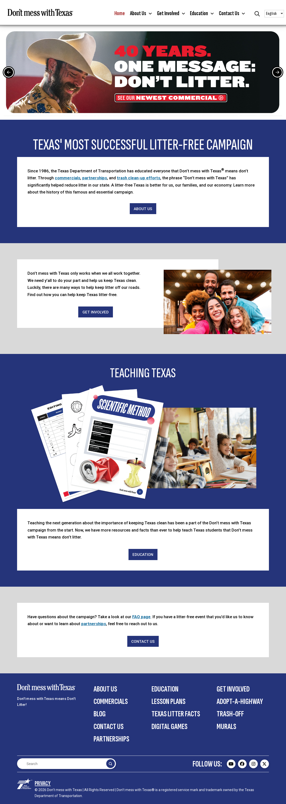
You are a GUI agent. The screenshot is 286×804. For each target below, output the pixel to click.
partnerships (94, 177)
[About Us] (143, 208)
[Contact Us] (143, 641)
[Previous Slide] (8, 72)
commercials (67, 177)
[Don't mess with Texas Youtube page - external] (231, 764)
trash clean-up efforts (138, 177)
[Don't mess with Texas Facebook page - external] (242, 764)
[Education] (143, 554)
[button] (140, 13)
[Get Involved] (95, 312)
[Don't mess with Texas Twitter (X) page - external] (264, 764)
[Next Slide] (277, 72)
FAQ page (141, 616)
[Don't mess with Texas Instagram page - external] (253, 764)
